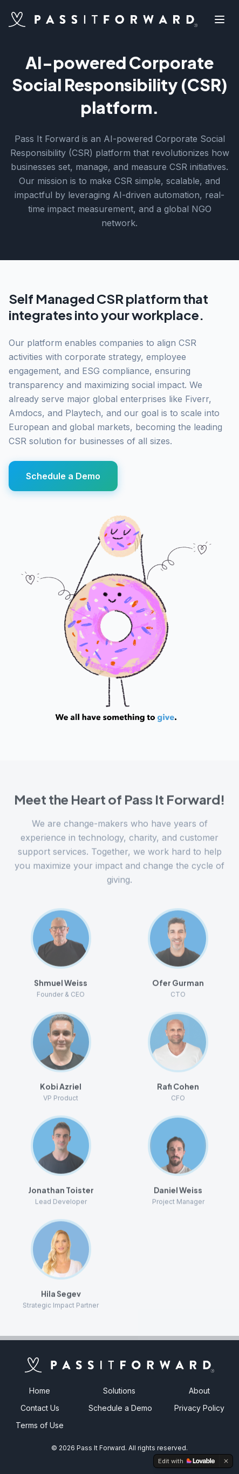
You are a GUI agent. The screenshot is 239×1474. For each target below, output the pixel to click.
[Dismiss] (226, 1461)
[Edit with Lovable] (186, 1461)
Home (39, 1390)
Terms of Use (40, 1425)
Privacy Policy (199, 1407)
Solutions (119, 1390)
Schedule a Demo (63, 476)
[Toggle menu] (219, 19)
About (199, 1390)
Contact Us (40, 1407)
